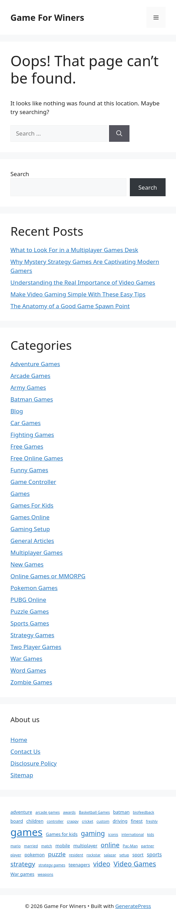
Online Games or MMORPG (47, 576)
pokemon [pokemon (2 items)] (35, 854)
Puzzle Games (29, 611)
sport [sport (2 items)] (137, 854)
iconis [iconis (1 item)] (113, 834)
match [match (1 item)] (46, 846)
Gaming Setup (30, 529)
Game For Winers (47, 17)
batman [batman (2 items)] (121, 812)
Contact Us (25, 751)
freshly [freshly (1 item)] (152, 821)
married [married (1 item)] (31, 846)
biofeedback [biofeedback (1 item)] (143, 812)
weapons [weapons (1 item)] (45, 874)
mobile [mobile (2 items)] (62, 845)
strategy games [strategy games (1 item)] (52, 865)
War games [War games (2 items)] (22, 874)
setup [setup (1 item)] (124, 855)
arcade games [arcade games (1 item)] (47, 812)
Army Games (28, 387)
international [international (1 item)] (132, 834)
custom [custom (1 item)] (103, 821)
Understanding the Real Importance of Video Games (82, 282)
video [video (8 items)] (101, 863)
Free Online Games (36, 458)
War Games (26, 659)
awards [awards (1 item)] (69, 812)
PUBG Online (28, 600)
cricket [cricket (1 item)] (87, 821)
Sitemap (21, 775)
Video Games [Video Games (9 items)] (135, 863)
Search (19, 174)
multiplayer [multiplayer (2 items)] (85, 845)
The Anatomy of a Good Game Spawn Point (70, 306)
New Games (27, 564)
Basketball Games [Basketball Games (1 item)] (94, 812)
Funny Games (29, 470)
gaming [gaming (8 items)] (93, 833)
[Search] (119, 133)
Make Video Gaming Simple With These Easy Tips (77, 294)
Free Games (26, 446)
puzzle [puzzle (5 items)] (57, 854)
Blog (16, 411)
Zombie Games (31, 682)
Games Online (30, 517)
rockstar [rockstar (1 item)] (93, 855)
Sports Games (29, 623)
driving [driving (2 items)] (120, 821)
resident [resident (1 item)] (76, 855)
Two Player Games (35, 647)
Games (20, 494)
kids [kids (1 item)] (150, 834)
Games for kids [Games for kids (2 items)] (62, 834)
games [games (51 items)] (26, 832)
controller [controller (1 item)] (55, 821)
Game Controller (33, 482)
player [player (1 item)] (15, 855)
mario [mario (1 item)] (15, 846)
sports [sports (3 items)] (154, 854)
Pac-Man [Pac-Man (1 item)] (130, 846)
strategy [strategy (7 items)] (22, 863)
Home (18, 740)
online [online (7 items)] (110, 844)
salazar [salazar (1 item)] (110, 855)
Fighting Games (32, 435)
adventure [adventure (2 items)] (21, 812)
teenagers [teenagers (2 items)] (79, 865)
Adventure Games (35, 364)
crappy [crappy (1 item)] (73, 821)
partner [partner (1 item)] (147, 846)
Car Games (25, 423)
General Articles (32, 541)
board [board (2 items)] (16, 821)
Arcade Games (30, 376)
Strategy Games (32, 635)
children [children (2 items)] (35, 821)
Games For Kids (31, 505)
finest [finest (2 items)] (137, 821)
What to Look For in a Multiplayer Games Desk (74, 250)
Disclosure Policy (33, 763)
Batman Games (31, 399)
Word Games (28, 670)
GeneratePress (133, 905)
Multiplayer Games (36, 552)
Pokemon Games (34, 588)
